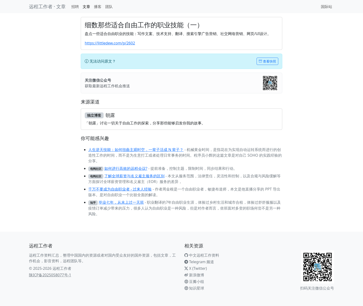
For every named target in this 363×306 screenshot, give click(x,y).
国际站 (326, 6)
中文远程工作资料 (201, 255)
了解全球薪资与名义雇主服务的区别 (134, 176)
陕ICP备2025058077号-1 (50, 275)
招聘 (75, 6)
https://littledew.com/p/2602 (110, 43)
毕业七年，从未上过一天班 (121, 202)
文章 (86, 6)
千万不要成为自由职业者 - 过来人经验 (120, 189)
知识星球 (194, 288)
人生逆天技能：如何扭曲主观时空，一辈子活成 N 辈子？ (135, 149)
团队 (109, 6)
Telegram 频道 (199, 261)
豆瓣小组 (194, 281)
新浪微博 (194, 275)
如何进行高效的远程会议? (125, 168)
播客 (97, 6)
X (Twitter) (195, 268)
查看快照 (267, 61)
